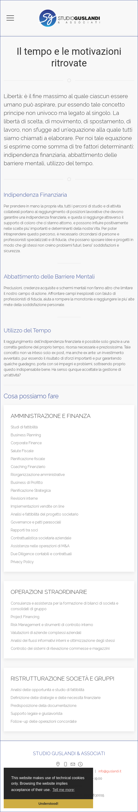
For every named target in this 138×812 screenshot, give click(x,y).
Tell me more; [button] (64, 790)
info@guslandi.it (109, 771)
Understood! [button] (48, 803)
